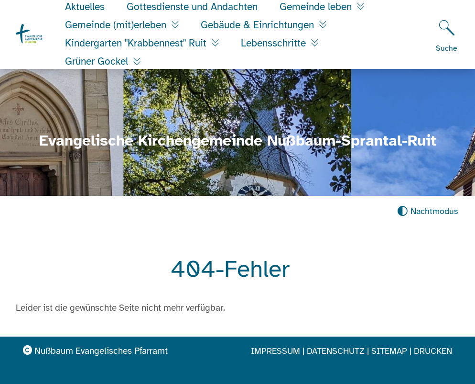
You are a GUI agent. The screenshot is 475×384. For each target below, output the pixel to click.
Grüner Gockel (98, 61)
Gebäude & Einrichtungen (259, 25)
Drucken (433, 351)
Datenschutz (336, 351)
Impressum (275, 351)
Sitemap (389, 351)
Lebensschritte (275, 43)
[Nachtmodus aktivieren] (427, 211)
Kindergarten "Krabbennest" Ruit (137, 43)
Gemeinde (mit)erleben (117, 25)
